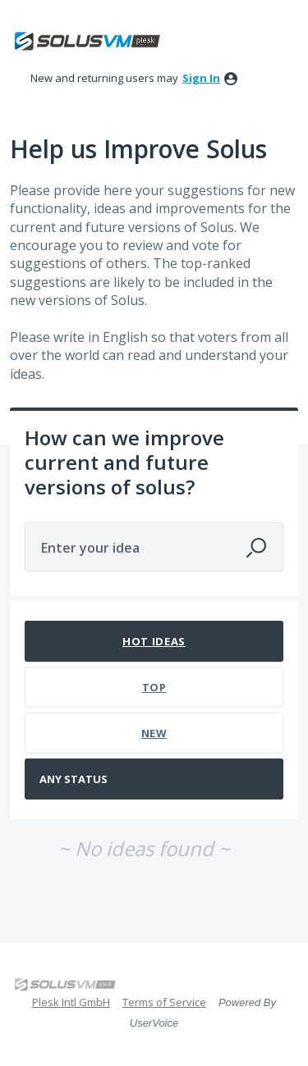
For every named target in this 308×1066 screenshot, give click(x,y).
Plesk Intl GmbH (71, 1002)
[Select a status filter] (154, 779)
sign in (201, 78)
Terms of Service (164, 1002)
